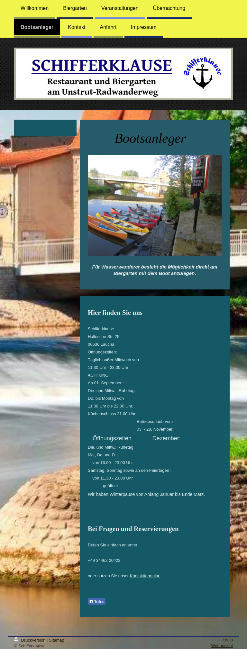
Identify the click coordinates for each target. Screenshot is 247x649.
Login (228, 639)
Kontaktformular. (145, 575)
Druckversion (30, 640)
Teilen (96, 601)
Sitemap (56, 640)
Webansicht (222, 645)
